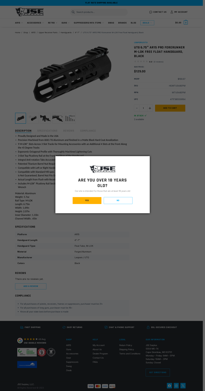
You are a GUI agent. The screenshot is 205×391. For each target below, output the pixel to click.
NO (118, 200)
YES (87, 200)
